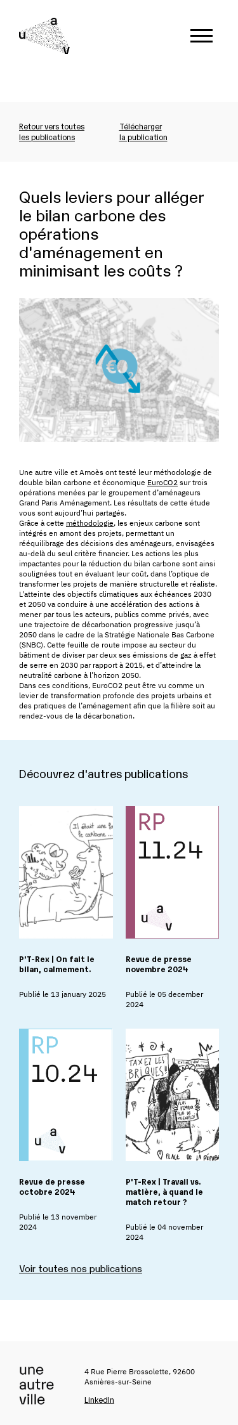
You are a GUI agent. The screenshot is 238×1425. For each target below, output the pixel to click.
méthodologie (90, 523)
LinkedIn (99, 1400)
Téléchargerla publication (143, 131)
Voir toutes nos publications (80, 1267)
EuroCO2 (162, 482)
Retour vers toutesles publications (51, 131)
